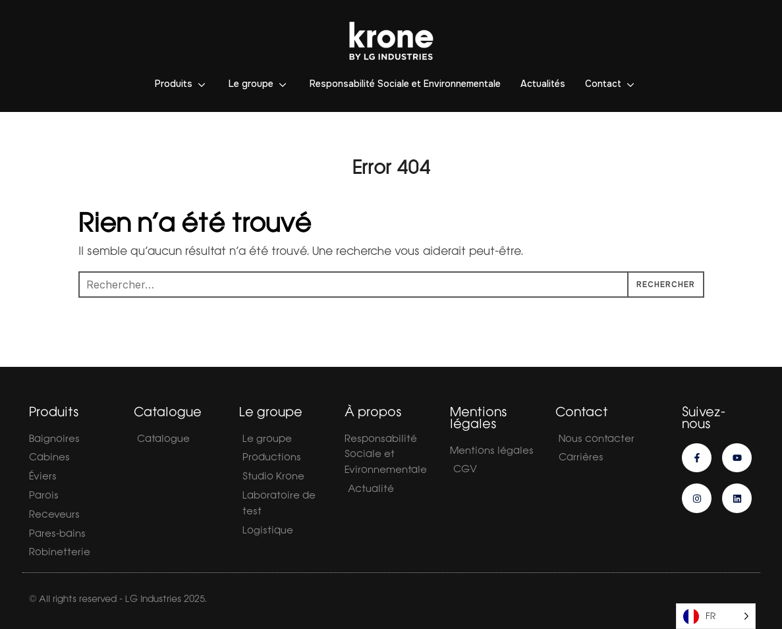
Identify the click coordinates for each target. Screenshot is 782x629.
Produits (173, 84)
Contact (603, 84)
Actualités (542, 84)
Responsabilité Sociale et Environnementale (405, 84)
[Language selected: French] (716, 616)
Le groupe (251, 84)
